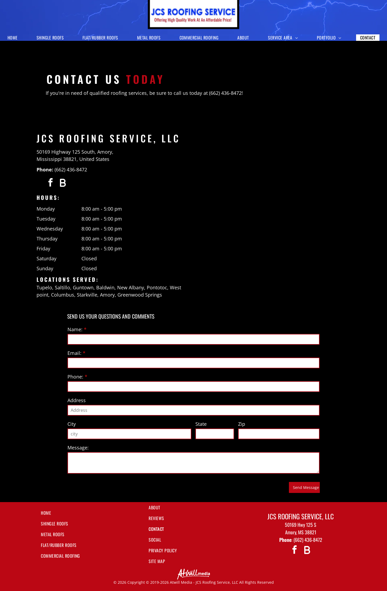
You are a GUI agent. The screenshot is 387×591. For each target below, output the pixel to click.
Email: (74, 353)
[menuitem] (14, 37)
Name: (75, 329)
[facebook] (50, 183)
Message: (78, 447)
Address (76, 400)
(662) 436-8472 (71, 169)
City (71, 424)
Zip (241, 424)
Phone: (75, 376)
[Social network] (62, 183)
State (201, 424)
